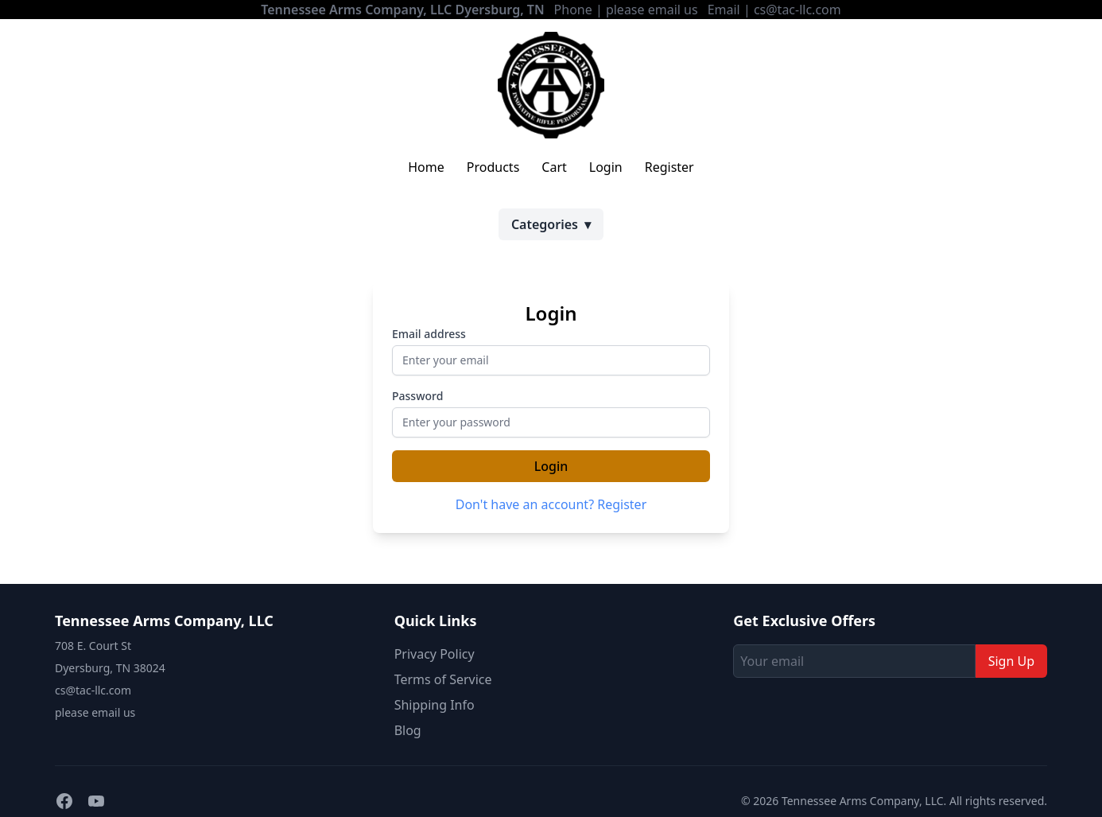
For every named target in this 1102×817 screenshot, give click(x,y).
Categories (551, 224)
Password (417, 395)
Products (493, 167)
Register (669, 167)
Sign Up (1011, 661)
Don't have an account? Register (551, 504)
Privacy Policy (434, 654)
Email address (429, 333)
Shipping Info (434, 705)
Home (426, 167)
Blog (407, 730)
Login (606, 167)
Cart (553, 167)
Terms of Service (443, 679)
